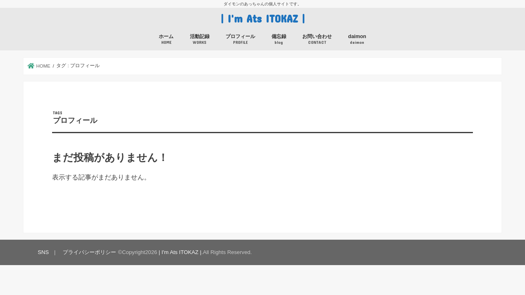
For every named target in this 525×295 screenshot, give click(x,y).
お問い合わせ (317, 39)
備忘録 (279, 39)
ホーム (166, 39)
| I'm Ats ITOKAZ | (263, 18)
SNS (43, 252)
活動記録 (200, 39)
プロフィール (240, 39)
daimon (357, 39)
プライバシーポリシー (89, 252)
